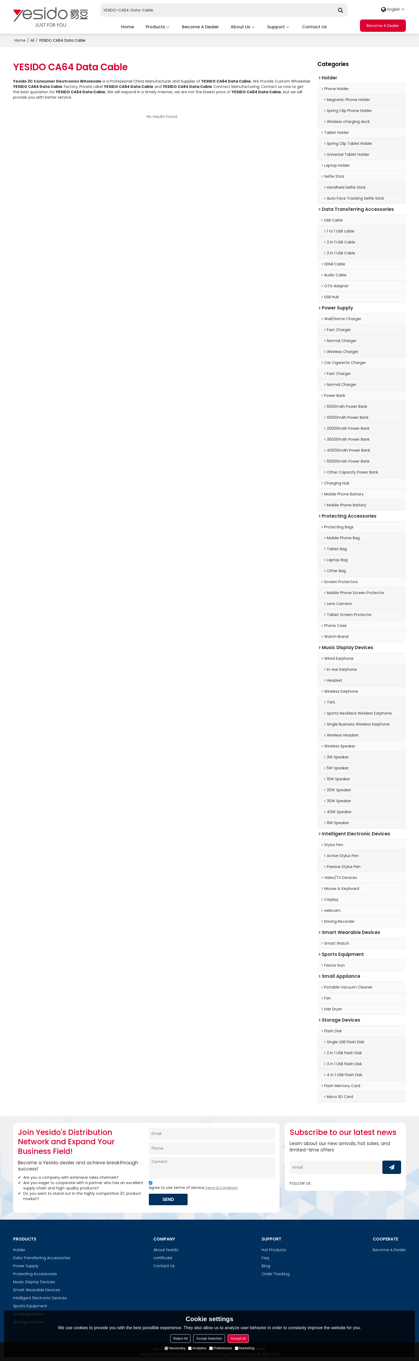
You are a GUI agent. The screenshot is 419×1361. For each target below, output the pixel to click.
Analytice (197, 1348)
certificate (162, 1258)
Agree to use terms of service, (193, 1186)
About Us (240, 27)
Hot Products (274, 1250)
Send (168, 1199)
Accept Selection (209, 1338)
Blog (266, 1266)
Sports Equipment (30, 1306)
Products (155, 27)
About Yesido (166, 1250)
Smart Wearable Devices (36, 1290)
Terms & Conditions (221, 1187)
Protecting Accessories (35, 1274)
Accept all (238, 1338)
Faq (265, 1258)
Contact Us (314, 27)
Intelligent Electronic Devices (40, 1298)
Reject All (180, 1338)
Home (127, 27)
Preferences (220, 1348)
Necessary (175, 1348)
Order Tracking (276, 1274)
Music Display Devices (34, 1282)
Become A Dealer (200, 27)
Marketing (244, 1348)
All (32, 40)
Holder (19, 1250)
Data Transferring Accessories (41, 1258)
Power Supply (25, 1266)
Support (276, 27)
